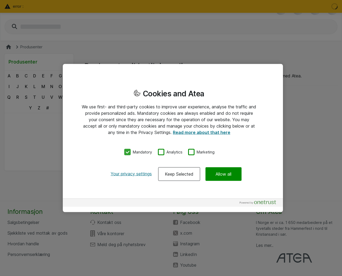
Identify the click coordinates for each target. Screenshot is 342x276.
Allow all (223, 173)
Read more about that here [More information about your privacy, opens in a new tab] (201, 132)
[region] (173, 138)
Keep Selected (179, 173)
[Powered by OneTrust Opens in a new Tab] (260, 203)
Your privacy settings (131, 173)
